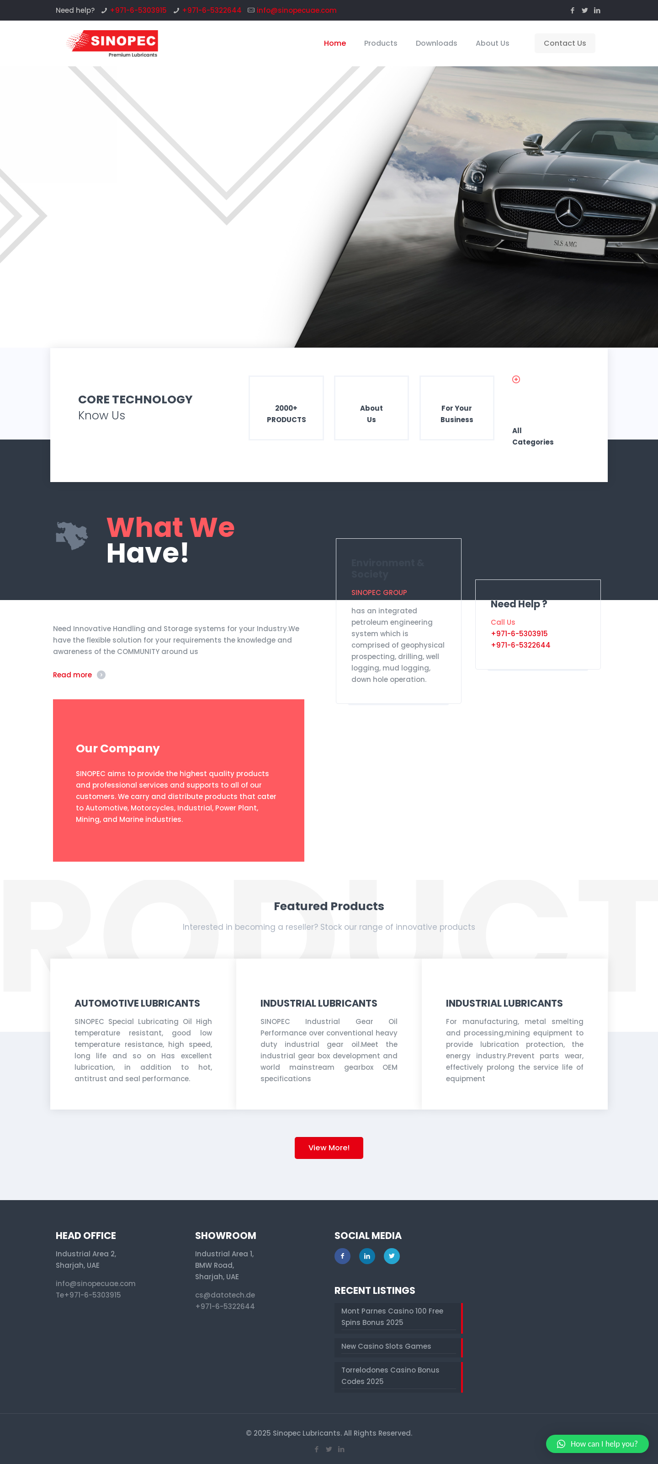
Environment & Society (388, 568)
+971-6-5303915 (138, 10)
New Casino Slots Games (386, 1346)
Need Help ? (519, 604)
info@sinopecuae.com (297, 10)
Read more (72, 675)
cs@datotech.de (225, 1295)
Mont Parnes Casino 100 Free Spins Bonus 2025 (392, 1316)
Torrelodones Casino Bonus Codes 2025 (390, 1375)
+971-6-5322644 (212, 10)
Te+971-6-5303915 (88, 1295)
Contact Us (565, 43)
